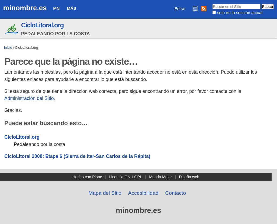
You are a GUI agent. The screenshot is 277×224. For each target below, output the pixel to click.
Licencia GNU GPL (125, 177)
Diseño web (189, 177)
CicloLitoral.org (42, 25)
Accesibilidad (143, 193)
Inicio (8, 48)
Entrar (180, 8)
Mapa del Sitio (104, 193)
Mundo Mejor (160, 177)
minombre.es (25, 8)
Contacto (175, 193)
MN (56, 8)
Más (71, 8)
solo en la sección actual (239, 12)
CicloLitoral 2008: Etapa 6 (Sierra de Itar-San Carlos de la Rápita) (77, 156)
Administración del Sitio (29, 98)
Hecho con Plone (87, 177)
